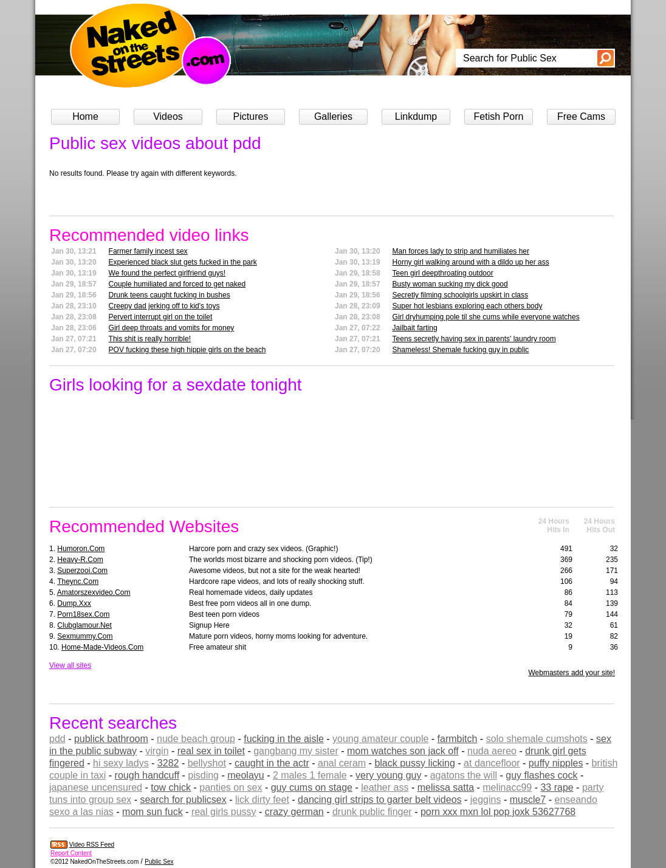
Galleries (333, 116)
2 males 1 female (310, 775)
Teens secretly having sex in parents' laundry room (474, 339)
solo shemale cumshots (537, 739)
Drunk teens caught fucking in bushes (169, 295)
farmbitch (458, 739)
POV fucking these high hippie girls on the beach (187, 349)
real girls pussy (223, 812)
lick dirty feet (262, 799)
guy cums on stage (311, 787)
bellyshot (207, 763)
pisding (203, 775)
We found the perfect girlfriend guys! (167, 273)
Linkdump (416, 116)
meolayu (245, 775)
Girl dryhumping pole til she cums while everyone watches (486, 317)
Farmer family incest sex (148, 251)
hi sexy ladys (121, 763)
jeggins (485, 799)
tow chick (171, 787)
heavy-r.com (80, 559)
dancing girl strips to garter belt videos (379, 799)
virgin (156, 751)
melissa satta (445, 787)
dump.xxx (74, 603)
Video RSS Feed (91, 844)
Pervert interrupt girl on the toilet (161, 317)
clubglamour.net (84, 625)
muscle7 (528, 799)
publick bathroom (111, 739)
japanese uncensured (95, 787)
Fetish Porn (499, 116)
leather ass (384, 787)
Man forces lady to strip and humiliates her (461, 251)
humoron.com (81, 548)
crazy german (294, 812)
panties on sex (230, 787)
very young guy (388, 775)
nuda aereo (492, 751)
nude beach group (196, 739)
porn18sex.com (83, 614)
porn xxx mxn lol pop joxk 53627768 (498, 812)
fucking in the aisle (284, 739)
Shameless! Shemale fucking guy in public (461, 349)
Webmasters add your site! (571, 672)
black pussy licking (414, 763)
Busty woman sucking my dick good (450, 284)
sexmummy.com (84, 636)
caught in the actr (272, 763)
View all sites (70, 665)
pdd (57, 739)
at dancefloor (492, 763)
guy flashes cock (541, 775)
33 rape (556, 787)
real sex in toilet (211, 751)
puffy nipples (556, 763)
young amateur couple (380, 739)
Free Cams (581, 116)
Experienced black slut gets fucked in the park (183, 262)
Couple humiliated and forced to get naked (177, 284)
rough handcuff (147, 775)
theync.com (77, 581)
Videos (168, 116)
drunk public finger (372, 812)
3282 (168, 763)
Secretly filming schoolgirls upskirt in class (460, 295)
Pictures (251, 116)
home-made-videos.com (102, 647)
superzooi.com (82, 570)
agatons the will (463, 775)
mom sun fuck (152, 812)
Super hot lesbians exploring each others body (468, 306)
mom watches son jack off (403, 751)
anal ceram (342, 763)
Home (85, 116)
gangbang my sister (295, 751)
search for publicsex (183, 799)
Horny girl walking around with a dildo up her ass (471, 262)
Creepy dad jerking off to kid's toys (164, 306)
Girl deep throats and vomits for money (172, 328)
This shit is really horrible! (150, 339)
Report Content (71, 853)
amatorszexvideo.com (94, 592)
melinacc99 (507, 787)
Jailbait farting (415, 328)
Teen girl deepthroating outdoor (443, 273)
